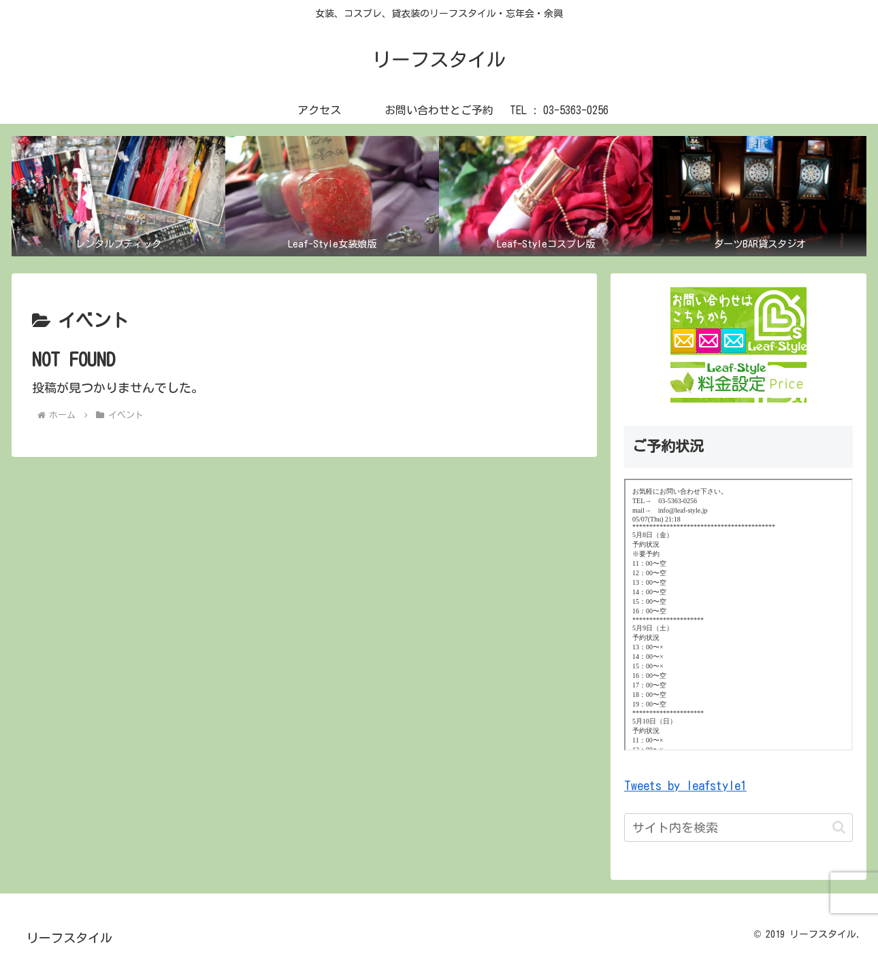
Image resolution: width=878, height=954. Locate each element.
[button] (839, 827)
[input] (738, 827)
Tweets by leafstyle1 (685, 785)
